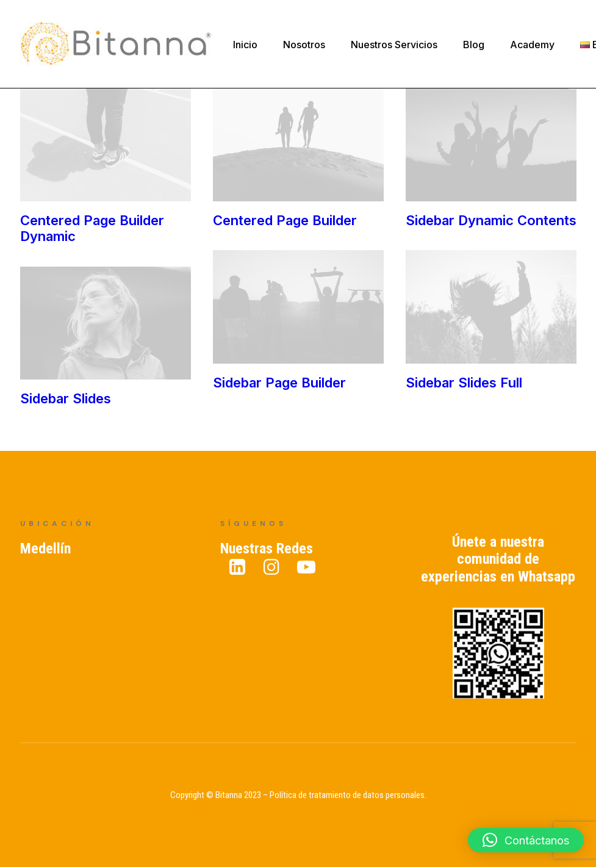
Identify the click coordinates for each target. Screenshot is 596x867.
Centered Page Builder (284, 221)
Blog (473, 44)
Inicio (245, 44)
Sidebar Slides (169, 399)
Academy (532, 44)
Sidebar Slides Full (358, 387)
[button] (526, 840)
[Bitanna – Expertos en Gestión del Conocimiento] (117, 44)
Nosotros (304, 44)
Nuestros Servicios (394, 44)
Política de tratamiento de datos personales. (348, 795)
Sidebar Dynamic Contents (489, 221)
